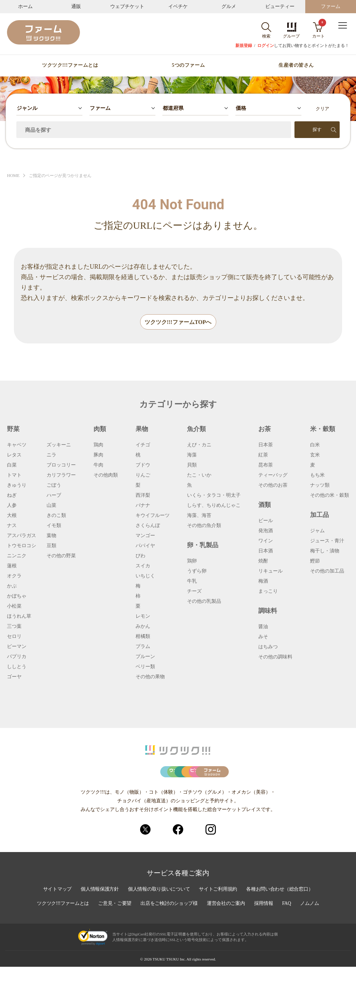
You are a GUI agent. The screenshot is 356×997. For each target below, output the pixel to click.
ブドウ (143, 465)
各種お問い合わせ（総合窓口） (281, 919)
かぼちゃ (16, 596)
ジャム (317, 531)
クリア (322, 108)
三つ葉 (14, 626)
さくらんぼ (148, 526)
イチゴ (143, 445)
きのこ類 (56, 515)
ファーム (330, 6)
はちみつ (268, 647)
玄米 (315, 455)
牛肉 (98, 465)
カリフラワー (61, 475)
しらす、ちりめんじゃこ (214, 505)
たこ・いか (199, 475)
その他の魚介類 (204, 526)
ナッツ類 (320, 485)
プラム (143, 647)
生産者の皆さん (296, 65)
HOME (13, 175)
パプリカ (16, 657)
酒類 (264, 505)
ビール (265, 521)
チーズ (194, 591)
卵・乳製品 (202, 545)
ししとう (16, 667)
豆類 (51, 546)
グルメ (228, 6)
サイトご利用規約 (218, 919)
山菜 (51, 505)
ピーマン (16, 647)
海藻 (192, 455)
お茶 (264, 429)
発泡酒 (265, 531)
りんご (143, 475)
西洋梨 (143, 495)
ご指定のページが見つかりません (63, 175)
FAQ (288, 933)
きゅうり (16, 485)
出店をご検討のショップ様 (169, 933)
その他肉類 (106, 475)
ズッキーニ (59, 445)
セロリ (14, 636)
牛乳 (192, 581)
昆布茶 (265, 465)
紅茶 (263, 455)
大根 (12, 515)
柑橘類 (143, 636)
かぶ (12, 586)
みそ (263, 637)
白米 (315, 445)
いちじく (145, 576)
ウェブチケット (127, 6)
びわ (140, 556)
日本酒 (265, 551)
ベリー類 (145, 667)
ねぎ (12, 495)
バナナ (143, 505)
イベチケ (178, 6)
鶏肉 (98, 445)
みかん (143, 626)
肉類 (100, 429)
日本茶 (265, 445)
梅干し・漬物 (324, 551)
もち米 (317, 475)
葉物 (51, 536)
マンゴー (145, 536)
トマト (14, 475)
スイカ (143, 566)
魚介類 (196, 429)
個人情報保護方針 (98, 919)
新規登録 (243, 45)
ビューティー (279, 6)
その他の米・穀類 (329, 495)
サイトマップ (55, 919)
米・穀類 (322, 429)
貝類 (192, 465)
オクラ (14, 576)
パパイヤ (145, 546)
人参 (12, 505)
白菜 (12, 465)
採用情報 (265, 933)
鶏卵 (192, 561)
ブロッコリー (61, 465)
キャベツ (16, 445)
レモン (143, 616)
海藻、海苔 (199, 515)
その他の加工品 (327, 571)
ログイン (265, 45)
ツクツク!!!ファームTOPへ (178, 322)
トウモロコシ (21, 546)
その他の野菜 (61, 556)
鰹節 (315, 561)
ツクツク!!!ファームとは (70, 65)
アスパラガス (21, 536)
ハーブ (54, 495)
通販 (76, 6)
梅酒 (263, 581)
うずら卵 (197, 571)
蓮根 (12, 566)
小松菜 (14, 606)
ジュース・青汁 (327, 541)
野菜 (13, 429)
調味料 (267, 611)
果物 (142, 429)
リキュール (270, 571)
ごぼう (54, 485)
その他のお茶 (273, 485)
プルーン (145, 657)
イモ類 (54, 526)
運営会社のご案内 (227, 933)
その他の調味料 (275, 657)
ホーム (25, 6)
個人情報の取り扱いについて (158, 919)
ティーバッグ (273, 475)
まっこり (268, 591)
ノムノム (312, 933)
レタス (14, 455)
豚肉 (98, 455)
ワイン (265, 541)
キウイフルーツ (153, 515)
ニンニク (16, 556)
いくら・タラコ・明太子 (214, 495)
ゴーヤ (14, 677)
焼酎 (263, 561)
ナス (12, 526)
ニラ (51, 455)
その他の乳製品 (204, 601)
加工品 (319, 515)
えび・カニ (199, 445)
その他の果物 (150, 677)
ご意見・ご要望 (114, 933)
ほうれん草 (19, 616)
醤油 (263, 627)
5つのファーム (188, 65)
